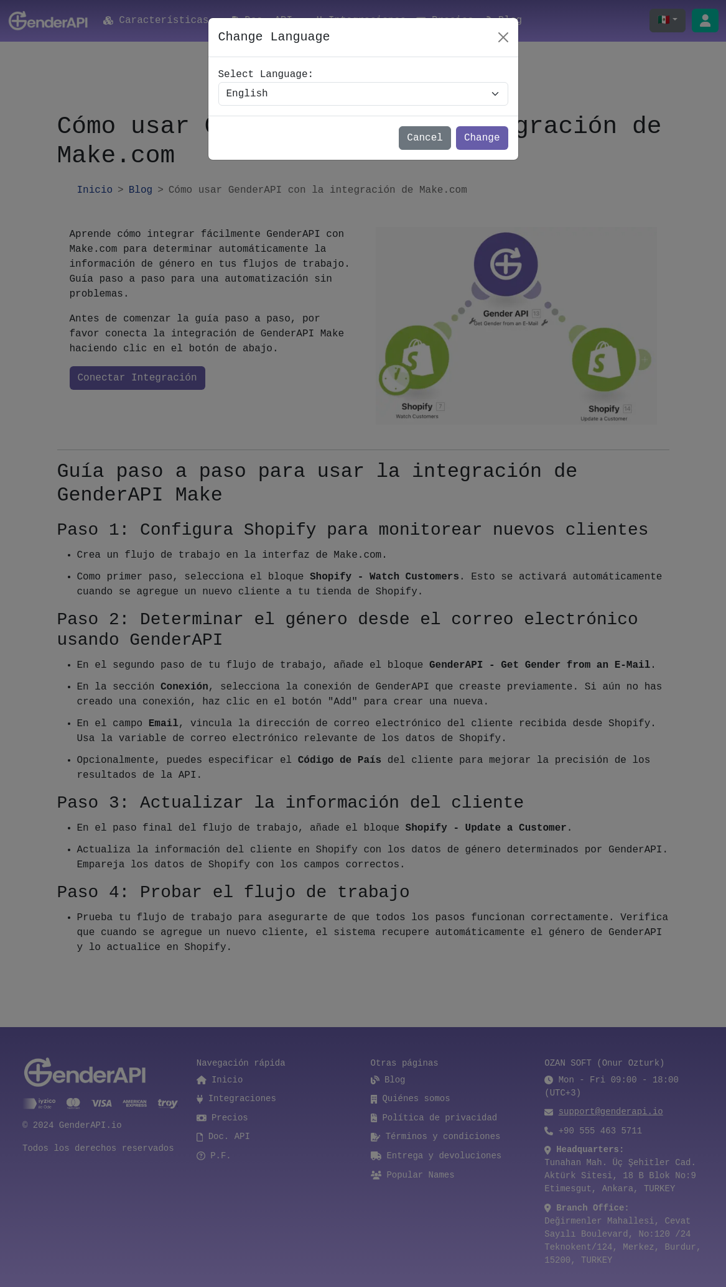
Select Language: (266, 74)
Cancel (425, 138)
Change (482, 138)
